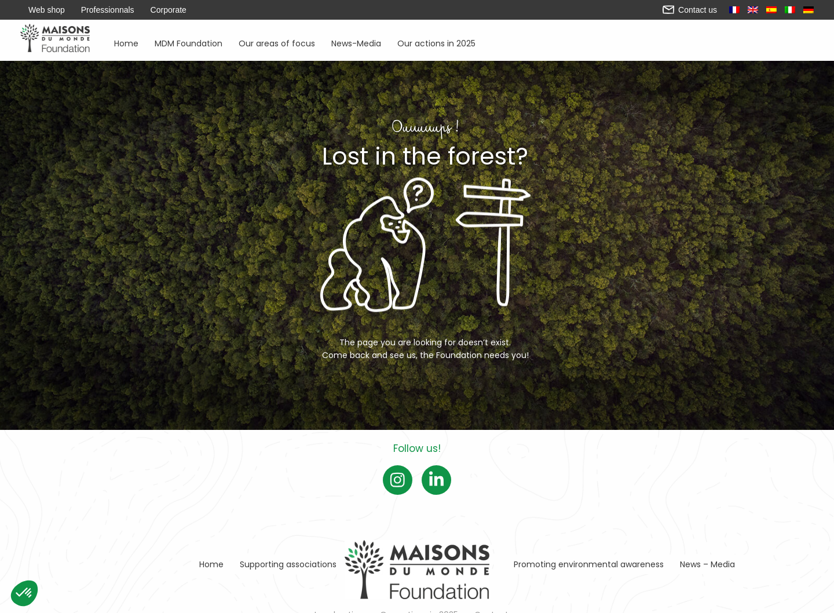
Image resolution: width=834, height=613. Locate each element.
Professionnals (107, 10)
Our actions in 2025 (436, 43)
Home (126, 43)
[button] (24, 593)
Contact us (690, 10)
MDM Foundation (188, 43)
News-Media (356, 43)
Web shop (46, 10)
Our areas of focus (277, 43)
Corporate (168, 10)
